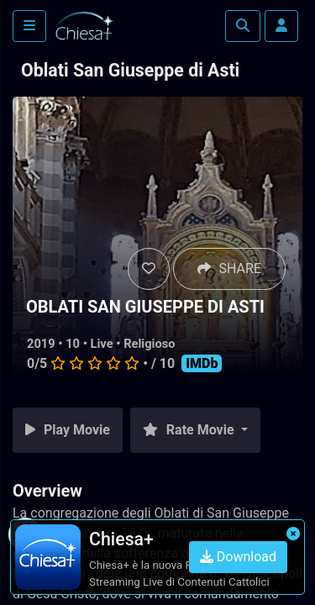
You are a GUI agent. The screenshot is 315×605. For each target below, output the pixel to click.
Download (238, 557)
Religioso (149, 343)
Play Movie (67, 430)
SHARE (229, 268)
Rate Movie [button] (190, 430)
